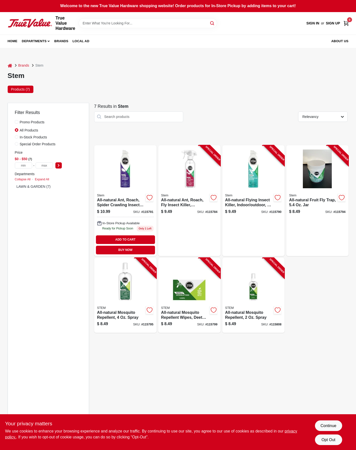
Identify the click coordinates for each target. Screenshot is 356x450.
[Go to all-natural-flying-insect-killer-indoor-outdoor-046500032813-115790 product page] (253, 200)
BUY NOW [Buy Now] (125, 250)
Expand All (42, 179)
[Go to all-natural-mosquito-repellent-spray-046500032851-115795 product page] (125, 295)
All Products (29, 130)
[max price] (44, 165)
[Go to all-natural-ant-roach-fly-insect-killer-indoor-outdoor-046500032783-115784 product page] (189, 200)
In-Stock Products (33, 137)
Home (13, 41)
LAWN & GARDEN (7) (34, 186)
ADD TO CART (125, 239)
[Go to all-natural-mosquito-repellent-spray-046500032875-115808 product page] (253, 295)
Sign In (312, 23)
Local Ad (80, 41)
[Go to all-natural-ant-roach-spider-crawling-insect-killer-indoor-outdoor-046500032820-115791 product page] (125, 200)
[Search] (212, 23)
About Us (340, 41)
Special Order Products (38, 144)
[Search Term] (148, 23)
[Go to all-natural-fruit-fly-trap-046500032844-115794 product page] (317, 200)
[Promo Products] (16, 122)
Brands (61, 41)
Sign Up (333, 23)
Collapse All (23, 179)
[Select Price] (58, 165)
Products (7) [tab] (20, 89)
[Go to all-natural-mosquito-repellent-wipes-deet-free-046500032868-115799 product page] (189, 295)
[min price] (23, 165)
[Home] (10, 65)
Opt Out (328, 440)
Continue (328, 426)
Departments (34, 41)
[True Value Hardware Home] (30, 23)
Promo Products (32, 122)
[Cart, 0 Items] (346, 23)
